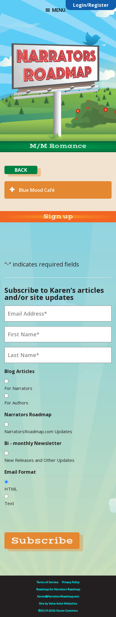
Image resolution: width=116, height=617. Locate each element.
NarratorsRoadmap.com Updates (38, 431)
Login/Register (91, 5)
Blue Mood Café (37, 190)
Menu (58, 10)
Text (9, 503)
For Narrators (18, 388)
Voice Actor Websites (63, 603)
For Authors (16, 403)
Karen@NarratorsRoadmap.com (58, 596)
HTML (10, 489)
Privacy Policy (70, 582)
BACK (21, 170)
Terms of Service (47, 582)
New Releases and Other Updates (39, 460)
